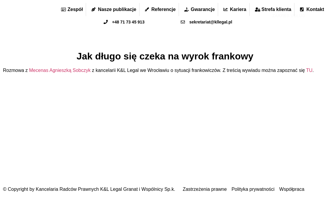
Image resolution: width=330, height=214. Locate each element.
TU (309, 70)
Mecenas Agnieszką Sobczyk (60, 70)
